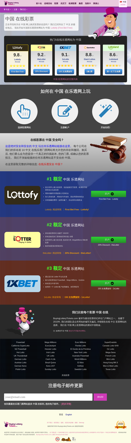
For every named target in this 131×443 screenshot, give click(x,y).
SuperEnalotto (110, 344)
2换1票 (90, 71)
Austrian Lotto (20, 364)
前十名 (39, 3)
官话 (23, 9)
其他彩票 (65, 375)
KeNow (80, 367)
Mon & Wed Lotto (110, 367)
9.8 (16, 54)
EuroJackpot (50, 347)
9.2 (40, 54)
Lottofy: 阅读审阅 (53, 211)
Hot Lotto (20, 354)
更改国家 (123, 4)
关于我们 (50, 422)
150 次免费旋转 (65, 71)
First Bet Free (17, 72)
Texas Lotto (111, 371)
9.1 (64, 54)
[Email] (48, 397)
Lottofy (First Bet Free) (62, 28)
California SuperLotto (20, 347)
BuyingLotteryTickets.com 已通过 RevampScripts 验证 (52, 434)
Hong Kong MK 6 (110, 364)
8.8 (88, 54)
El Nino (80, 364)
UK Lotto (50, 357)
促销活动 (48, 3)
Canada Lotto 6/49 (111, 347)
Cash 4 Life (50, 361)
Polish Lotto (20, 371)
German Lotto (20, 361)
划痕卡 (88, 3)
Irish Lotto (50, 354)
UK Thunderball (20, 357)
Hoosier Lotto (50, 350)
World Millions (80, 361)
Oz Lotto (110, 350)
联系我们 (57, 422)
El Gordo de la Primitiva (80, 350)
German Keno (21, 367)
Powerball (20, 344)
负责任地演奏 (69, 422)
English (69, 415)
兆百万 (63, 3)
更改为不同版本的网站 (79, 330)
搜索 (76, 422)
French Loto (110, 357)
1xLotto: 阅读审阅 (52, 298)
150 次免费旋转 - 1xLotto (110, 288)
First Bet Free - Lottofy (110, 199)
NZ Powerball (20, 350)
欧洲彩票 (72, 3)
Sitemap (81, 422)
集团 (81, 3)
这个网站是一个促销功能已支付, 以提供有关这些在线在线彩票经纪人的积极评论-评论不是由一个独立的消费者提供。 (83, 432)
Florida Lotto (80, 347)
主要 (15, 9)
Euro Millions (80, 344)
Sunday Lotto (50, 371)
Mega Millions (50, 344)
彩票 (56, 3)
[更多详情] (66, 404)
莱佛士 (96, 3)
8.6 (113, 54)
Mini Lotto (110, 361)
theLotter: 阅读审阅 (52, 254)
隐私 (62, 422)
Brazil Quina (50, 364)
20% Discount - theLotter (110, 245)
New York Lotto (80, 354)
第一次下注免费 (113, 71)
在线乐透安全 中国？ (49, 163)
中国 (7, 9)
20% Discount (41, 71)
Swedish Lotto (80, 371)
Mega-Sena (111, 354)
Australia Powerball (80, 357)
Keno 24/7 (50, 367)
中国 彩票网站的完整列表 (65, 79)
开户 (109, 194)
